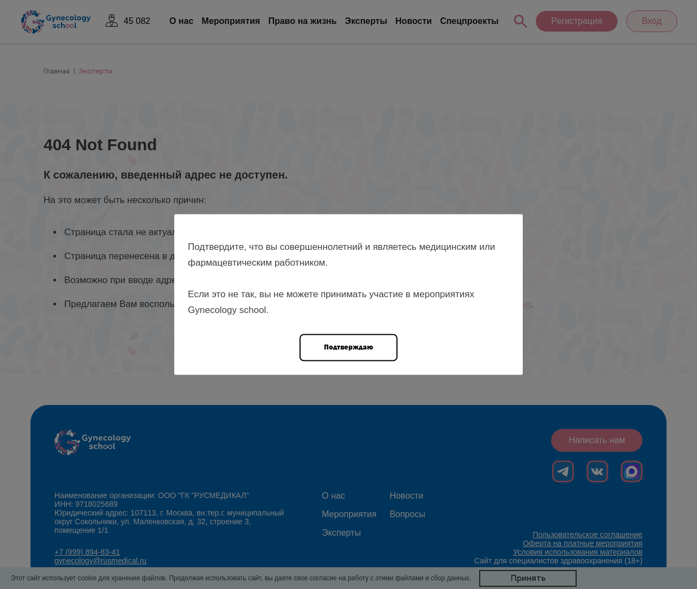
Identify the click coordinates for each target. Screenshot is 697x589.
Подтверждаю (348, 347)
